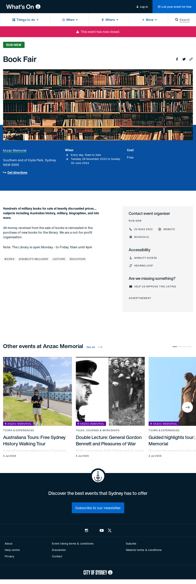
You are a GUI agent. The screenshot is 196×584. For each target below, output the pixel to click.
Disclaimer (59, 550)
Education (77, 259)
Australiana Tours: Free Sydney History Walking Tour (34, 440)
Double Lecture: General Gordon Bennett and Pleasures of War (109, 440)
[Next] (187, 407)
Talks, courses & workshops (98, 430)
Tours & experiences (18, 430)
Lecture (59, 259)
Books (9, 259)
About (8, 543)
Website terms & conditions (144, 550)
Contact (57, 556)
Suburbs (131, 543)
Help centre (12, 550)
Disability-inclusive (33, 259)
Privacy (9, 556)
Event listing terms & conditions (72, 543)
